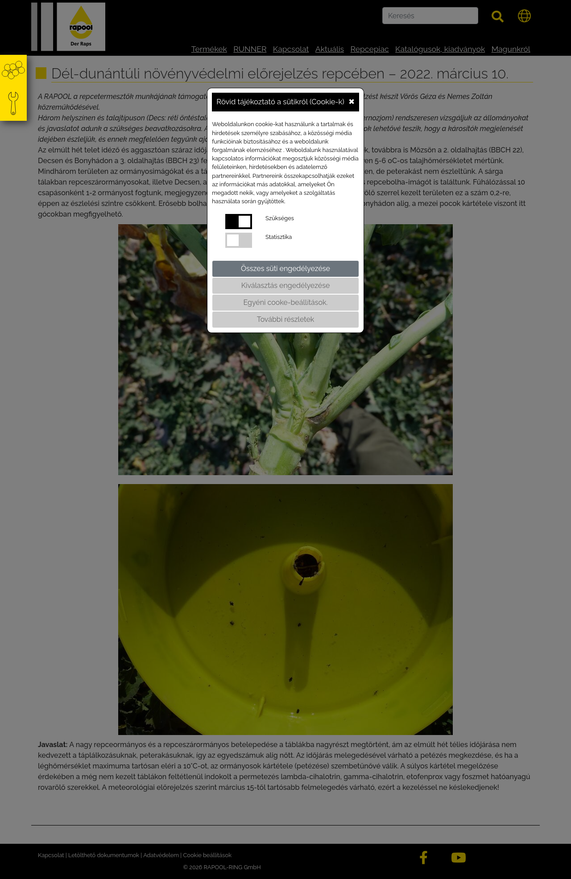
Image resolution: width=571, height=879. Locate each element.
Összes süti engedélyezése (285, 268)
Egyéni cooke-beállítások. (285, 302)
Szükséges (279, 218)
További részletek (285, 319)
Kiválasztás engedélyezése (285, 285)
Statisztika (278, 237)
